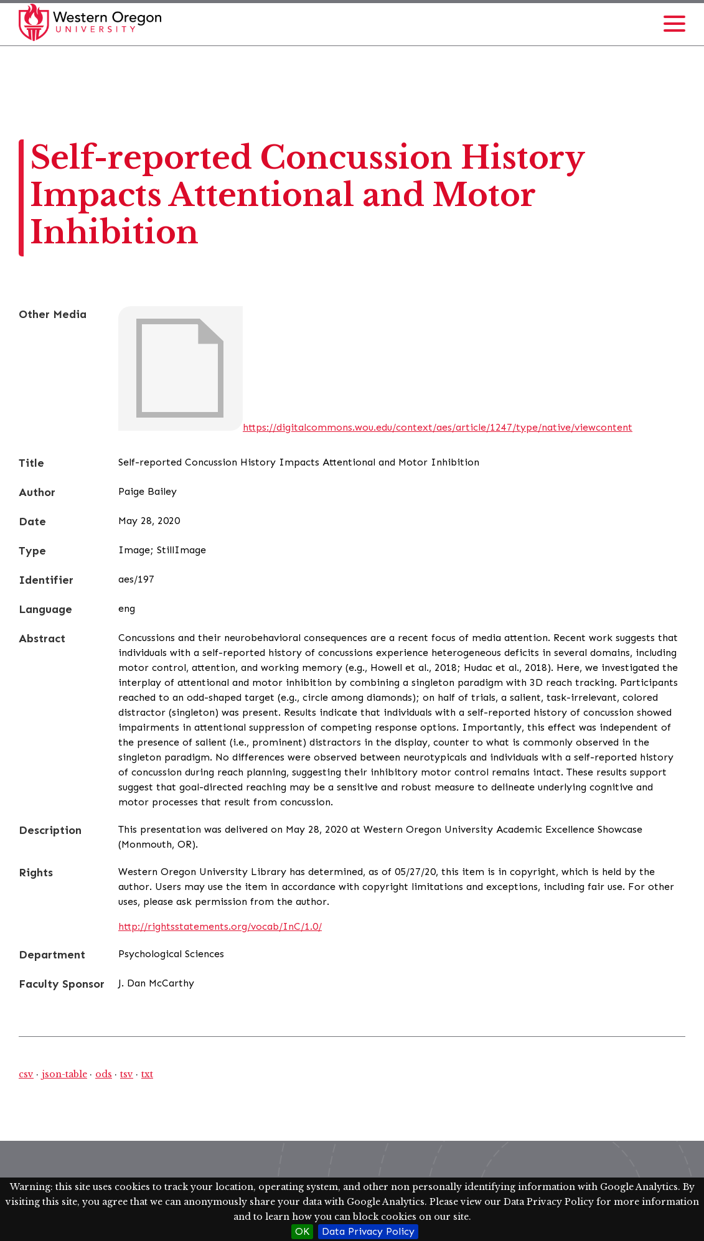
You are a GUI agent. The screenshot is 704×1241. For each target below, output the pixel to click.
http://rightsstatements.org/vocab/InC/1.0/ (220, 926)
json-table (64, 1074)
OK (302, 1231)
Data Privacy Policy (368, 1231)
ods (103, 1074)
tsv (126, 1074)
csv (26, 1074)
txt (147, 1074)
